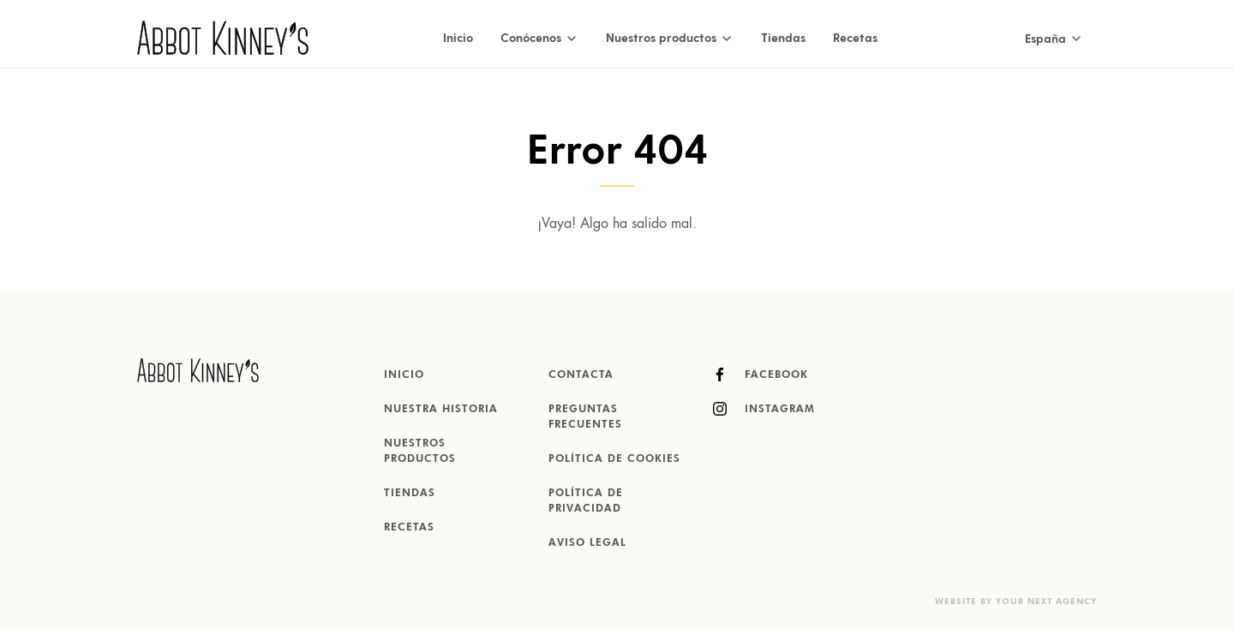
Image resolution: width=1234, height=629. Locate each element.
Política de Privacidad (585, 501)
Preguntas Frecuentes (585, 417)
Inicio (458, 37)
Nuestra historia (441, 409)
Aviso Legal (587, 543)
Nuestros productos (420, 451)
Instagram (764, 409)
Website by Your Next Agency (1016, 601)
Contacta (581, 375)
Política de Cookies (614, 459)
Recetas (855, 37)
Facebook (760, 374)
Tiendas (783, 37)
